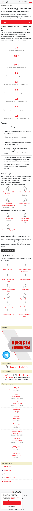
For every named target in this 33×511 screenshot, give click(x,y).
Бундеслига (6, 481)
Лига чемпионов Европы (10, 474)
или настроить (11, 506)
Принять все (11, 502)
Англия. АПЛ (6, 470)
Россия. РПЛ (6, 466)
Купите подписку (8, 377)
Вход (24, 1)
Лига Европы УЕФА (8, 477)
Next (29, 344)
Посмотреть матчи (7, 250)
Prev (3, 344)
